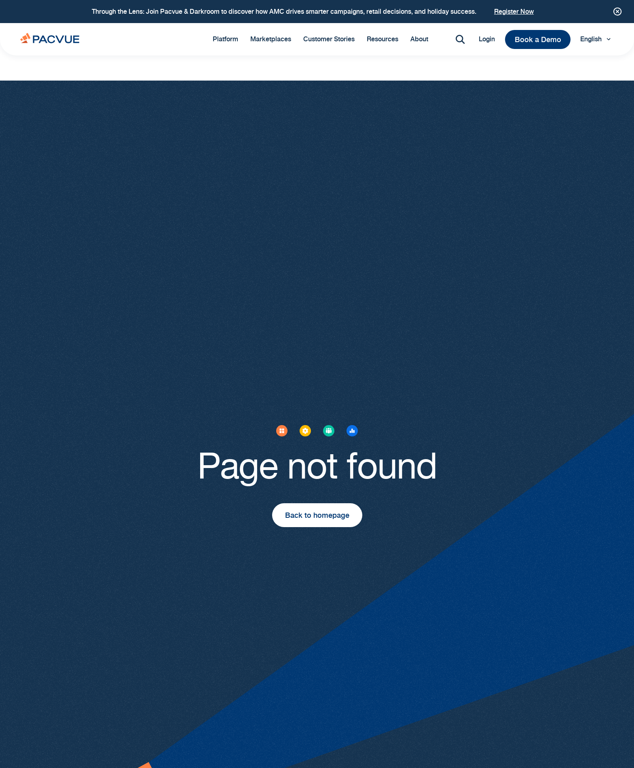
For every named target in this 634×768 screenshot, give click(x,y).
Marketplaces (270, 39)
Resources (382, 39)
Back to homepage (317, 515)
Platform (225, 39)
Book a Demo (538, 39)
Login (487, 39)
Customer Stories (329, 39)
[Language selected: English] (597, 39)
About (419, 39)
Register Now (514, 11)
